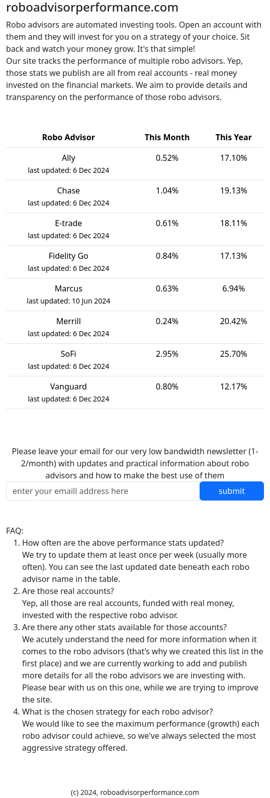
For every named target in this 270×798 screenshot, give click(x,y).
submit (232, 490)
